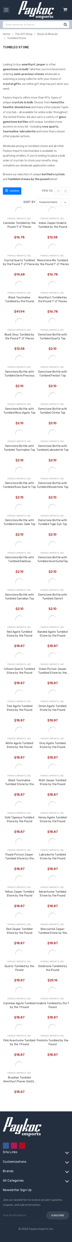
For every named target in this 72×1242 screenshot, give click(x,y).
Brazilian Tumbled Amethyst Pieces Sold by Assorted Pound (19, 1079)
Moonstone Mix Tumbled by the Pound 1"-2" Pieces (52, 262)
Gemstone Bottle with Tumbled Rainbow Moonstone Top (19, 559)
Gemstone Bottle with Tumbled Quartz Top (52, 336)
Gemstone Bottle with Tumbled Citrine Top (52, 410)
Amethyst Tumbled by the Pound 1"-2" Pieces (52, 299)
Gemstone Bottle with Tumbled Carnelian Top (19, 596)
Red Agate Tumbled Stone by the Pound (19, 633)
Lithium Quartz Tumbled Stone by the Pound (19, 670)
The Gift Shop (23, 34)
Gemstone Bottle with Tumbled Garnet (52, 596)
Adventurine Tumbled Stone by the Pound (52, 893)
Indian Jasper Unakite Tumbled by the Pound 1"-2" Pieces (52, 225)
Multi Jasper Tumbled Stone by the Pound (52, 782)
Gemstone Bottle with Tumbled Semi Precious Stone (19, 374)
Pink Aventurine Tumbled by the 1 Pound (19, 1042)
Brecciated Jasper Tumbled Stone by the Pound (52, 931)
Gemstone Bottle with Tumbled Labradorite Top (52, 448)
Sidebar (12, 190)
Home (6, 34)
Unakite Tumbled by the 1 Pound (52, 1005)
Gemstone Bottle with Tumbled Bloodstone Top (53, 485)
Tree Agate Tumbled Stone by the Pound (20, 708)
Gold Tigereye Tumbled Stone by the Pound (19, 819)
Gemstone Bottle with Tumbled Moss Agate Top (19, 410)
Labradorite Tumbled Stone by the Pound (52, 856)
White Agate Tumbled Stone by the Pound (19, 745)
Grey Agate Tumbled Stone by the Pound (52, 745)
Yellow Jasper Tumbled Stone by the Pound (19, 893)
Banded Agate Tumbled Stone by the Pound (53, 633)
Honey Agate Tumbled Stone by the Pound (52, 819)
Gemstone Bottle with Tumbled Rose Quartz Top (19, 485)
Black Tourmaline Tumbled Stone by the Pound (19, 782)
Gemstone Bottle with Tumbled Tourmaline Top (19, 448)
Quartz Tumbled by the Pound (19, 968)
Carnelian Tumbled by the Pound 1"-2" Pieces (19, 225)
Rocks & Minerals (47, 34)
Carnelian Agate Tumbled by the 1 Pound (19, 1005)
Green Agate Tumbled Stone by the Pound (53, 708)
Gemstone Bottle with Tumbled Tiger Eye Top (52, 522)
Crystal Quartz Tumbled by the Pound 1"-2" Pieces (19, 262)
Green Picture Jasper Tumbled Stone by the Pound (52, 671)
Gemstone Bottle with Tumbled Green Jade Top (19, 522)
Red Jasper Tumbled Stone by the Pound (19, 931)
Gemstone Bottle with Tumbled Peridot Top (52, 373)
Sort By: (29, 202)
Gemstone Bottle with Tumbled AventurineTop (52, 559)
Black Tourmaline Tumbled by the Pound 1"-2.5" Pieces (19, 299)
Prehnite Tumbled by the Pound (53, 1042)
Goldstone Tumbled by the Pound (52, 968)
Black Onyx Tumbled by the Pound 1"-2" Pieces (19, 336)
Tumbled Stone (16, 38)
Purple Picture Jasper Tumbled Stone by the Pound (19, 857)
